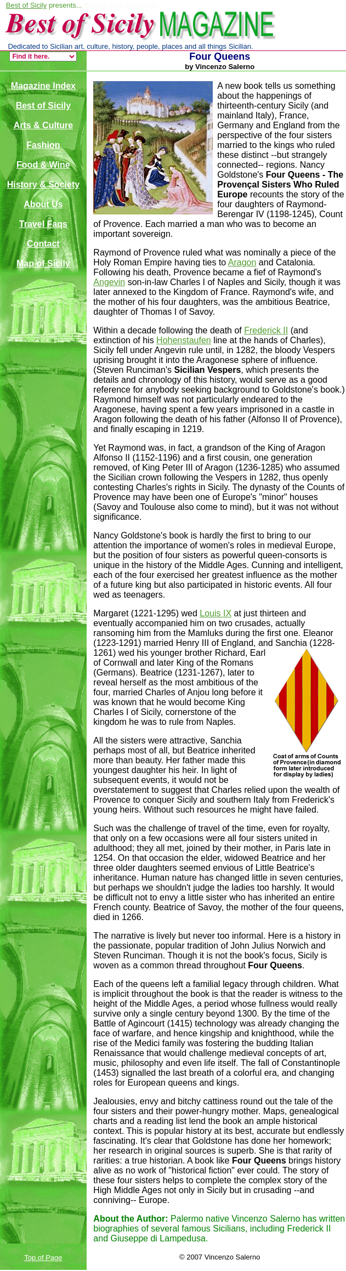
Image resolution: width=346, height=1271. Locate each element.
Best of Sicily (26, 5)
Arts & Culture (43, 125)
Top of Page (43, 1257)
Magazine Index (43, 85)
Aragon (242, 262)
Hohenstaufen (183, 340)
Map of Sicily (43, 263)
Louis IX (215, 613)
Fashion (43, 145)
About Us (43, 204)
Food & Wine (43, 164)
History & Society (43, 184)
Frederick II (266, 330)
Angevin (109, 282)
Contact (43, 243)
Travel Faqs (43, 224)
